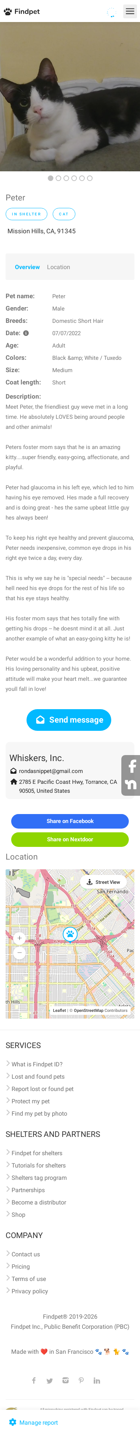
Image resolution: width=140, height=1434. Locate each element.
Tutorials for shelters (39, 1165)
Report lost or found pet (43, 1088)
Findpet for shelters (37, 1153)
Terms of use (29, 1278)
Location (58, 267)
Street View (108, 882)
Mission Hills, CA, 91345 (41, 231)
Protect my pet (31, 1101)
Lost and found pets (38, 1076)
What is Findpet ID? (37, 1064)
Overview (27, 267)
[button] (65, 927)
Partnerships (28, 1190)
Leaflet (59, 1010)
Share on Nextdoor (70, 839)
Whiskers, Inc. (36, 758)
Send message (68, 719)
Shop (18, 1214)
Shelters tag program (39, 1177)
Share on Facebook (70, 821)
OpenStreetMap (88, 1010)
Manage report (32, 1422)
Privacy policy (30, 1291)
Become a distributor (39, 1202)
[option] (70, 96)
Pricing (21, 1266)
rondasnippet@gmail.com (51, 771)
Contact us (26, 1254)
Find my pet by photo (39, 1113)
